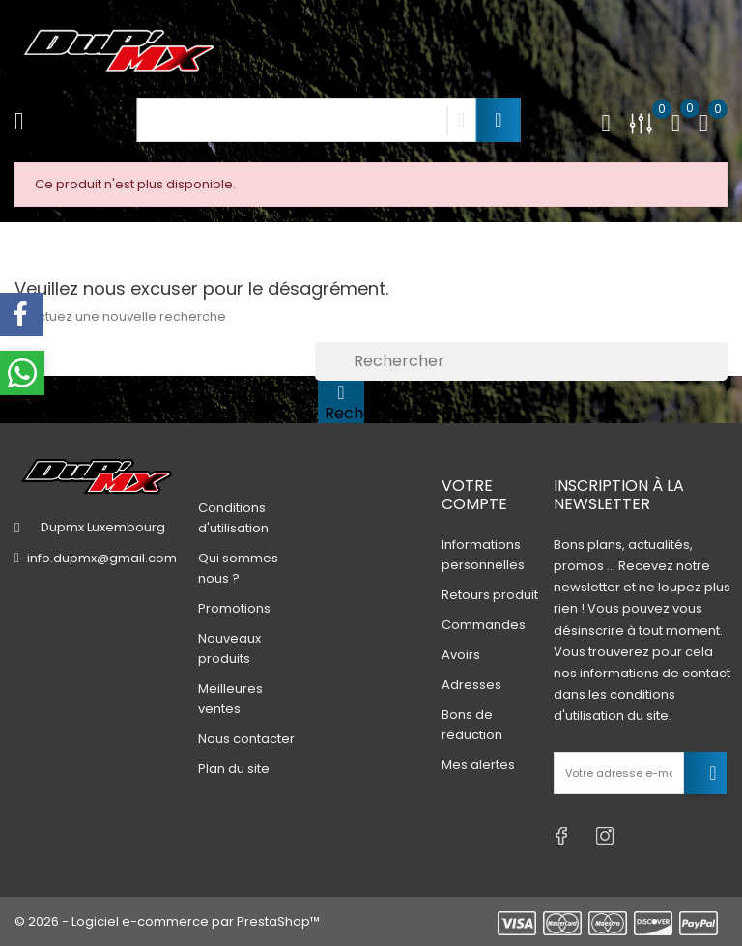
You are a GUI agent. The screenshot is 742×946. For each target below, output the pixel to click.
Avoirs (461, 654)
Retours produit (490, 595)
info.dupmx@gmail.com (102, 558)
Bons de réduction (472, 724)
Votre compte (474, 494)
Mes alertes (478, 765)
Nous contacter (246, 739)
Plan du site (234, 769)
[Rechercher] (521, 361)
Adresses (471, 684)
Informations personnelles (483, 554)
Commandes (484, 625)
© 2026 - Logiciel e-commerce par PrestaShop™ (167, 921)
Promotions (234, 608)
